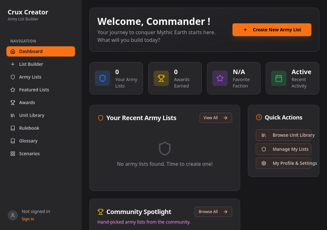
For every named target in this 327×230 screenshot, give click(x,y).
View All (216, 117)
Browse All (213, 211)
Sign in (28, 219)
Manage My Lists (284, 149)
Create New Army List (272, 30)
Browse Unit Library (286, 135)
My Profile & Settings (286, 163)
